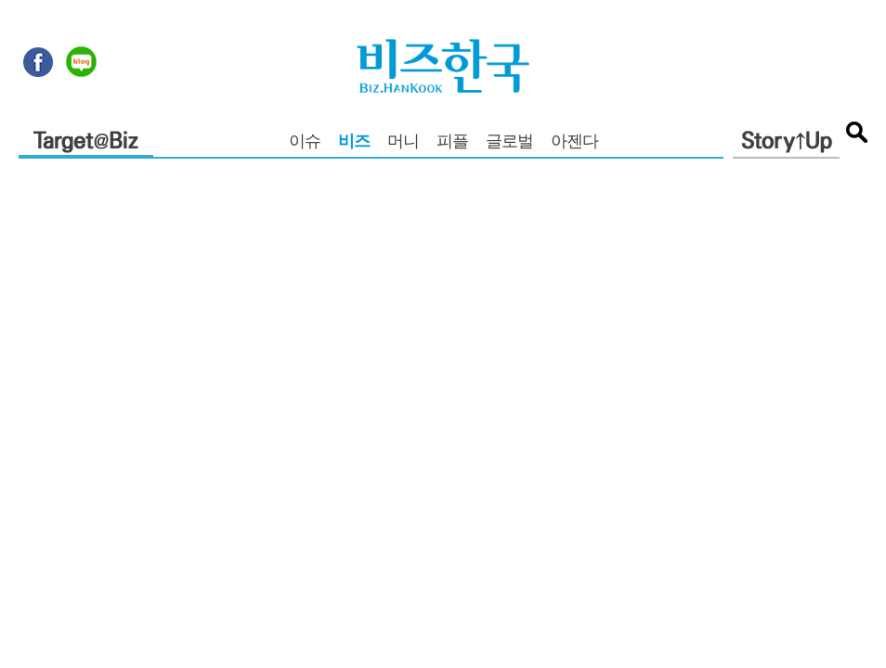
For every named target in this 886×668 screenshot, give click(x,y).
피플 (452, 143)
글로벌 (509, 143)
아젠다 (574, 143)
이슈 (304, 143)
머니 (403, 143)
